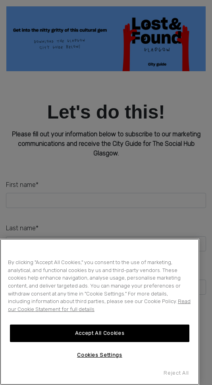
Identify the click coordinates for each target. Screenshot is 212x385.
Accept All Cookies (100, 333)
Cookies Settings (99, 355)
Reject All (176, 373)
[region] (99, 312)
